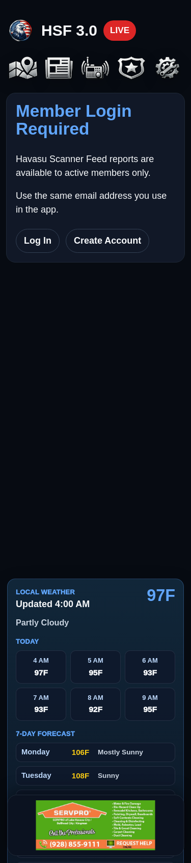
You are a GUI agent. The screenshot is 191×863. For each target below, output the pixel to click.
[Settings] (168, 69)
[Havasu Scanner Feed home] (71, 30)
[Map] (23, 69)
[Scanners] (95, 69)
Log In (37, 241)
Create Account (107, 241)
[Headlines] (59, 69)
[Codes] (132, 69)
